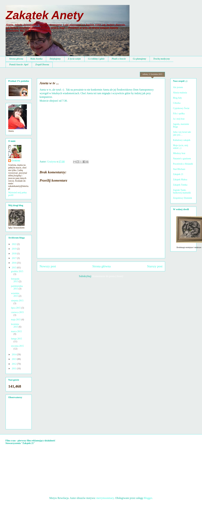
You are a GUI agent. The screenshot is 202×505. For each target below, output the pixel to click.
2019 (14, 249)
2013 (14, 359)
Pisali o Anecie (119, 59)
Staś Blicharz (179, 169)
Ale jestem (178, 87)
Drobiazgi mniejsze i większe (189, 247)
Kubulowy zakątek (181, 140)
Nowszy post (48, 266)
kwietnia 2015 (15, 325)
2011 (14, 368)
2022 (14, 244)
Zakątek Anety (44, 15)
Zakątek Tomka (180, 185)
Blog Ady (177, 98)
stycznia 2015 (17, 346)
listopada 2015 (15, 280)
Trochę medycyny (161, 59)
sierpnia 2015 (17, 300)
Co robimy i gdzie (96, 59)
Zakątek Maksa (180, 179)
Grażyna (16, 160)
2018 (14, 253)
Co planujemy (139, 59)
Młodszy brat (179, 153)
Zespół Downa (42, 64)
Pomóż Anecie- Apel (18, 64)
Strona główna (16, 59)
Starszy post (154, 266)
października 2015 (17, 287)
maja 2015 (16, 319)
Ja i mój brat (179, 119)
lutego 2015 (16, 338)
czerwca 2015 (17, 312)
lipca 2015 (16, 308)
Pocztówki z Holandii (183, 164)
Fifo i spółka (179, 113)
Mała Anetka (36, 59)
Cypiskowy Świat (181, 108)
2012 (14, 364)
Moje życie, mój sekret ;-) (180, 146)
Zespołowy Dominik (182, 198)
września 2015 (15, 294)
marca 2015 (16, 331)
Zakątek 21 (178, 174)
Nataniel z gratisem (182, 158)
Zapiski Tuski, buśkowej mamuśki (182, 191)
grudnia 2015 (17, 271)
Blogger (148, 498)
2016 (14, 263)
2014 (14, 354)
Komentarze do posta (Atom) (107, 276)
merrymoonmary (105, 498)
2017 (14, 258)
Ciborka (176, 103)
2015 (14, 267)
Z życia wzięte (74, 59)
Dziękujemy (55, 59)
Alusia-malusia (180, 92)
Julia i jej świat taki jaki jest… (182, 133)
